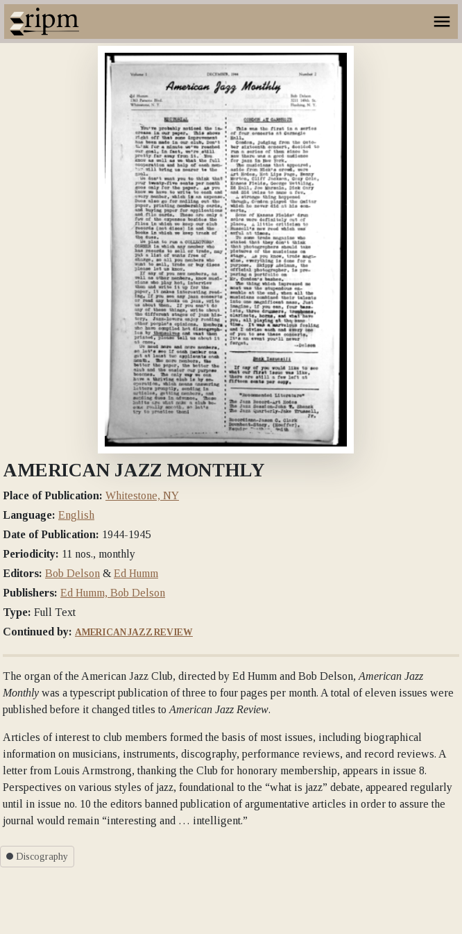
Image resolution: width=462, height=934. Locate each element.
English (76, 515)
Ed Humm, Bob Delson (112, 593)
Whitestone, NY (142, 495)
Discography (37, 856)
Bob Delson (72, 573)
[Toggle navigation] (442, 21)
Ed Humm (136, 573)
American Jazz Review (134, 632)
